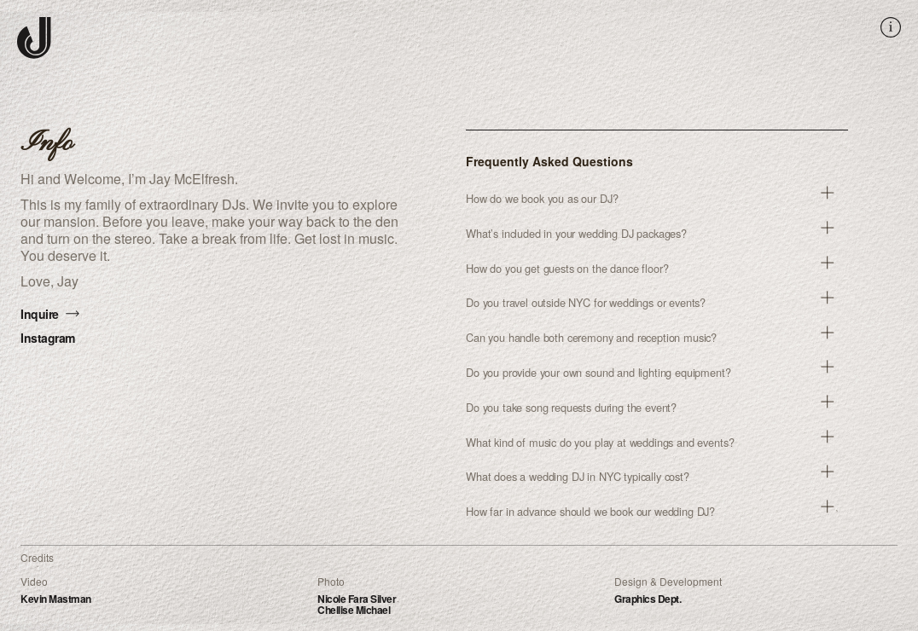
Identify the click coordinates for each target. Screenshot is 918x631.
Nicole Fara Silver (356, 598)
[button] (657, 199)
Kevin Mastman (55, 598)
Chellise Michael (353, 610)
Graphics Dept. (647, 598)
